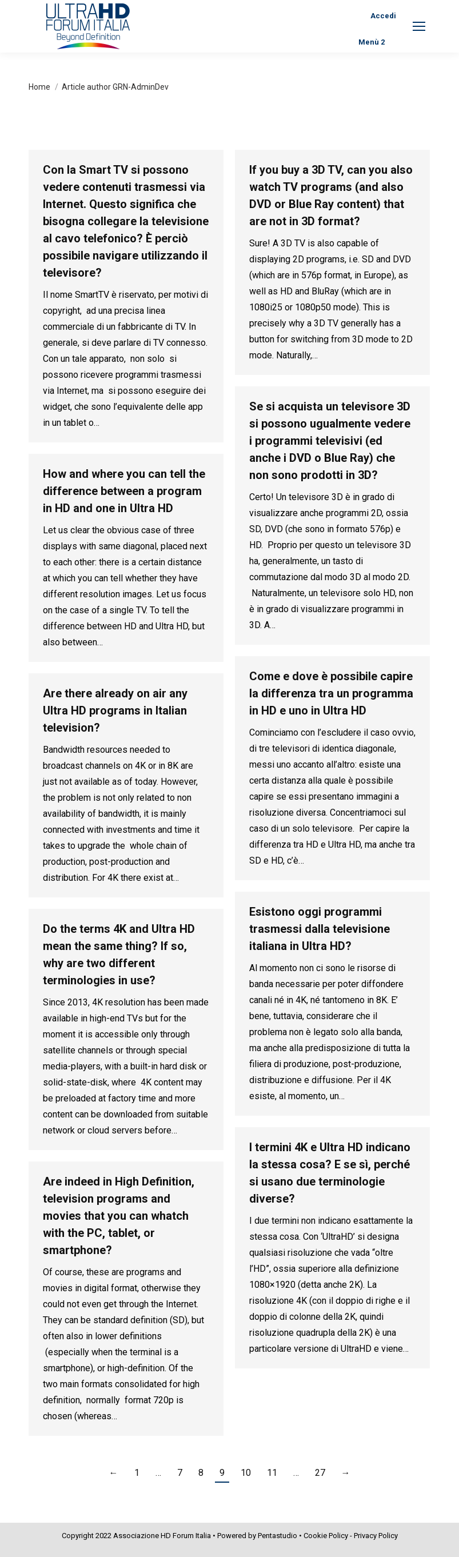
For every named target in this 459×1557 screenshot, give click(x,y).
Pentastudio (277, 1535)
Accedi (383, 15)
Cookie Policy (326, 1535)
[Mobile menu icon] (419, 26)
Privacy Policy (376, 1535)
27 (320, 1472)
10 (246, 1472)
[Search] (270, 15)
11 (272, 1472)
